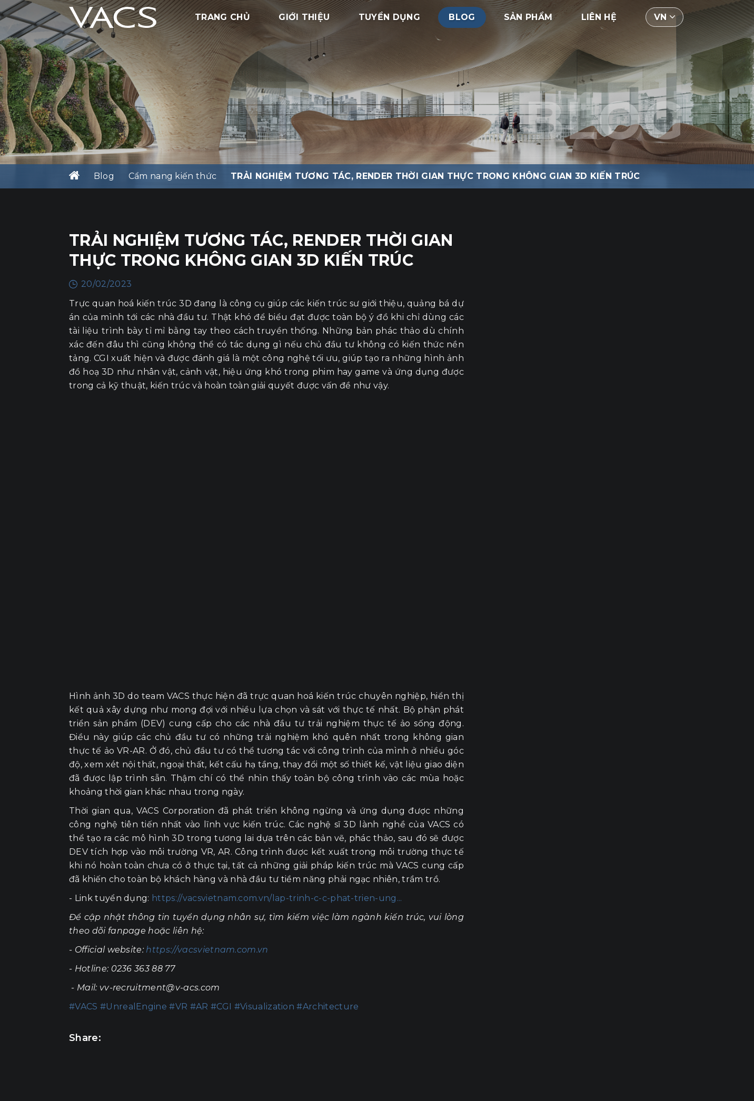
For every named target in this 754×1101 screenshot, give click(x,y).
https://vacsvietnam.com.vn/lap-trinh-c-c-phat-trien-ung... (277, 898)
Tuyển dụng (389, 18)
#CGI (221, 1007)
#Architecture (327, 1007)
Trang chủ (222, 18)
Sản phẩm (528, 18)
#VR (178, 1007)
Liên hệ (599, 18)
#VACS (83, 1007)
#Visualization (264, 1007)
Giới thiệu (304, 18)
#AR (199, 1007)
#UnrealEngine (133, 1007)
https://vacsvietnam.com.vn (207, 950)
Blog (462, 18)
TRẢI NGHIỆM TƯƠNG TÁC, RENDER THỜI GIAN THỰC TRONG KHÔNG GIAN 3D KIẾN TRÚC (435, 176)
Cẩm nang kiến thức (172, 176)
